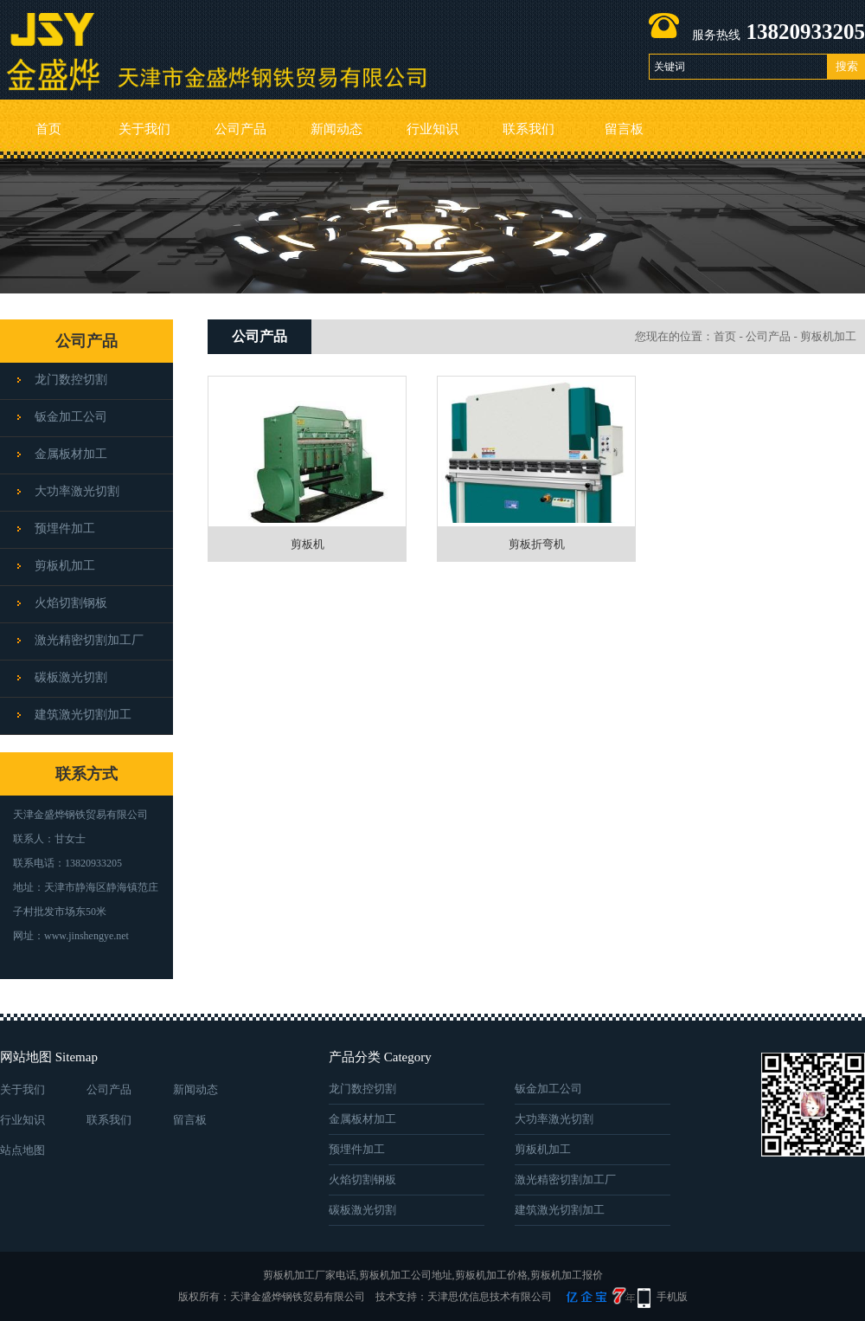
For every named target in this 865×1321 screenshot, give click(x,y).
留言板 (624, 129)
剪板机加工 (65, 565)
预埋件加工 (65, 528)
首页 (48, 129)
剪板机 (307, 544)
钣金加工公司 (71, 416)
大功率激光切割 (77, 491)
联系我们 (528, 129)
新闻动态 (336, 129)
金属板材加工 (71, 454)
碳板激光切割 (71, 677)
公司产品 (240, 129)
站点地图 (22, 1150)
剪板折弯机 (537, 544)
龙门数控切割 (71, 379)
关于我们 (144, 129)
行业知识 (432, 129)
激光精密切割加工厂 (89, 640)
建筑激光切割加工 (83, 714)
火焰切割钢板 (71, 602)
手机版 (672, 1297)
